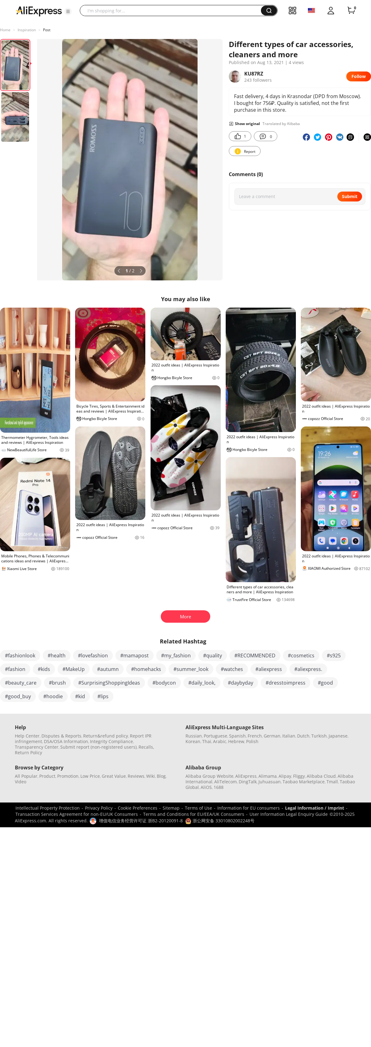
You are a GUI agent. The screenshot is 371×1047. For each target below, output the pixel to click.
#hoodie (53, 696)
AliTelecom (225, 782)
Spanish (237, 736)
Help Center (27, 736)
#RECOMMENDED (254, 655)
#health (57, 655)
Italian (288, 736)
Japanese (338, 736)
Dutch (303, 736)
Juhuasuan (269, 782)
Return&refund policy (105, 736)
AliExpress (246, 776)
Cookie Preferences (137, 808)
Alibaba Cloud (321, 776)
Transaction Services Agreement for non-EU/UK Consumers (76, 814)
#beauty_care (20, 682)
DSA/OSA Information (66, 741)
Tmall (332, 782)
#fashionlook (20, 655)
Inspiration (27, 29)
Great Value (114, 776)
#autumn (108, 669)
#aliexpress (268, 669)
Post (46, 29)
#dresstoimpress (285, 682)
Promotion (68, 776)
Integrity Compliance (111, 741)
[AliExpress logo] (39, 11)
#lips (103, 696)
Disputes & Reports (61, 736)
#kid (80, 696)
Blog (161, 776)
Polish (252, 741)
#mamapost (134, 655)
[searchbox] (172, 10)
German (272, 736)
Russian (194, 736)
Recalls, (146, 747)
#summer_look (190, 669)
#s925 (334, 655)
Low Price (90, 776)
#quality (212, 655)
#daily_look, (201, 682)
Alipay (285, 776)
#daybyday (240, 682)
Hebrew (236, 741)
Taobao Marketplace (304, 782)
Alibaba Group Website (209, 776)
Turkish (319, 736)
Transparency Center (36, 747)
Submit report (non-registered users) (98, 747)
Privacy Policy (99, 808)
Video (20, 782)
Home (5, 29)
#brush (57, 682)
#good (325, 682)
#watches (232, 669)
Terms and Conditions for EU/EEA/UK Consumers (193, 814)
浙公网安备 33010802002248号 (219, 821)
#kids (44, 669)
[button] (68, 11)
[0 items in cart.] (351, 10)
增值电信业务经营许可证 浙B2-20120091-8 (141, 821)
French (255, 736)
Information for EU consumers (248, 808)
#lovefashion (93, 655)
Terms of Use (198, 808)
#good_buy (18, 696)
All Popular (26, 776)
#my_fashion (176, 655)
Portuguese (215, 736)
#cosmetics (301, 655)
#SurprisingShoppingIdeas (109, 682)
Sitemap (171, 808)
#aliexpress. (308, 669)
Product (47, 776)
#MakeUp (73, 669)
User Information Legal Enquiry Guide (288, 814)
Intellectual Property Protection (47, 808)
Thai (206, 741)
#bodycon (164, 682)
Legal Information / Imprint (314, 808)
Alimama (267, 776)
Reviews (136, 776)
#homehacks (146, 669)
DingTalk (248, 782)
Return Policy (28, 752)
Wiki (150, 776)
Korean (193, 741)
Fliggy (299, 776)
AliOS (206, 787)
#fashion (15, 669)
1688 (219, 787)
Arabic (219, 741)
